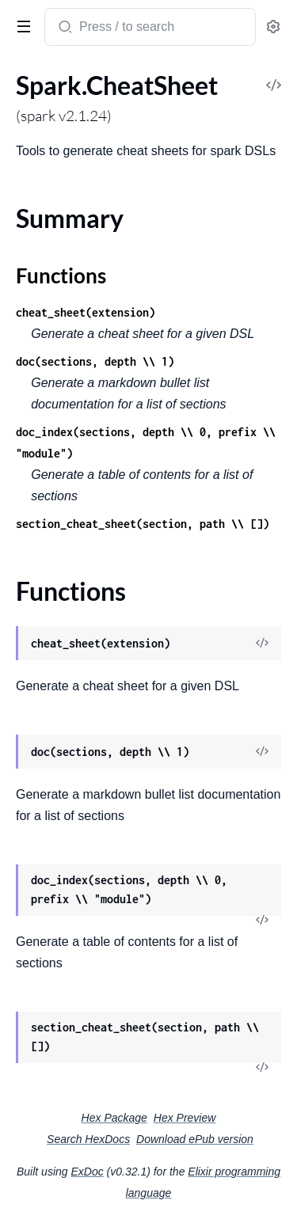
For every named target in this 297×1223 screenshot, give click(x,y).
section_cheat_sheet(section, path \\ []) (142, 523)
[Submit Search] (64, 28)
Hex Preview (185, 1117)
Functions (61, 275)
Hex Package (114, 1117)
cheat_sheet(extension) (85, 312)
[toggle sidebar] (20, 25)
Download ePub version (194, 1139)
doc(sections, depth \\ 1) (95, 361)
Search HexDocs (88, 1139)
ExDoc (86, 1171)
